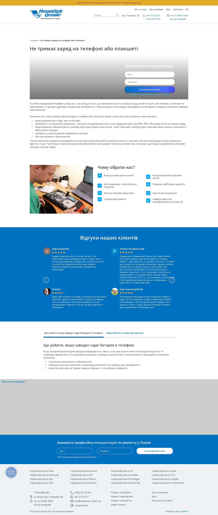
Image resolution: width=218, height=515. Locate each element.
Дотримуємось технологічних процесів (117, 185)
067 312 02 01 (153, 15)
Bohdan (56, 289)
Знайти (117, 15)
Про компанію (156, 9)
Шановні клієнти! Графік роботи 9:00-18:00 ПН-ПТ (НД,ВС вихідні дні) (109, 2)
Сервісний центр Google (165, 479)
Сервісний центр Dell (41, 479)
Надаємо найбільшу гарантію (165, 184)
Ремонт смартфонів (134, 28)
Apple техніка (88, 29)
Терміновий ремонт (112, 199)
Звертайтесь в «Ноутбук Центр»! (125, 332)
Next (186, 280)
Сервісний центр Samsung (44, 474)
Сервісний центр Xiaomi (83, 482)
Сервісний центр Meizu (83, 479)
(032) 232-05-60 (83, 492)
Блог (168, 9)
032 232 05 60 (153, 19)
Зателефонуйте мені (150, 89)
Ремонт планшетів (133, 31)
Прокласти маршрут (13, 382)
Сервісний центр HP (81, 474)
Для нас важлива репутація (116, 193)
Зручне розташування (161, 193)
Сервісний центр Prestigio (125, 479)
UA (186, 9)
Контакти (178, 9)
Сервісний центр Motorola (125, 482)
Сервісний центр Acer (41, 482)
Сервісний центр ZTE (163, 474)
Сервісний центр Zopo (164, 470)
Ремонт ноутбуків (51, 29)
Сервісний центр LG (122, 470)
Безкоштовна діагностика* (116, 175)
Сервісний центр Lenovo (83, 470)
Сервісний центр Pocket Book (168, 482)
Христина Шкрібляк (131, 289)
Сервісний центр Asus (42, 470)
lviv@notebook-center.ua (88, 501)
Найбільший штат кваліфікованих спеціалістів (164, 200)
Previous (32, 280)
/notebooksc (81, 505)
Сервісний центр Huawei (124, 474)
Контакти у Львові (162, 500)
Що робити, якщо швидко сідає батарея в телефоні (73, 332)
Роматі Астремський (132, 248)
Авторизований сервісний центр (163, 176)
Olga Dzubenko (60, 248)
